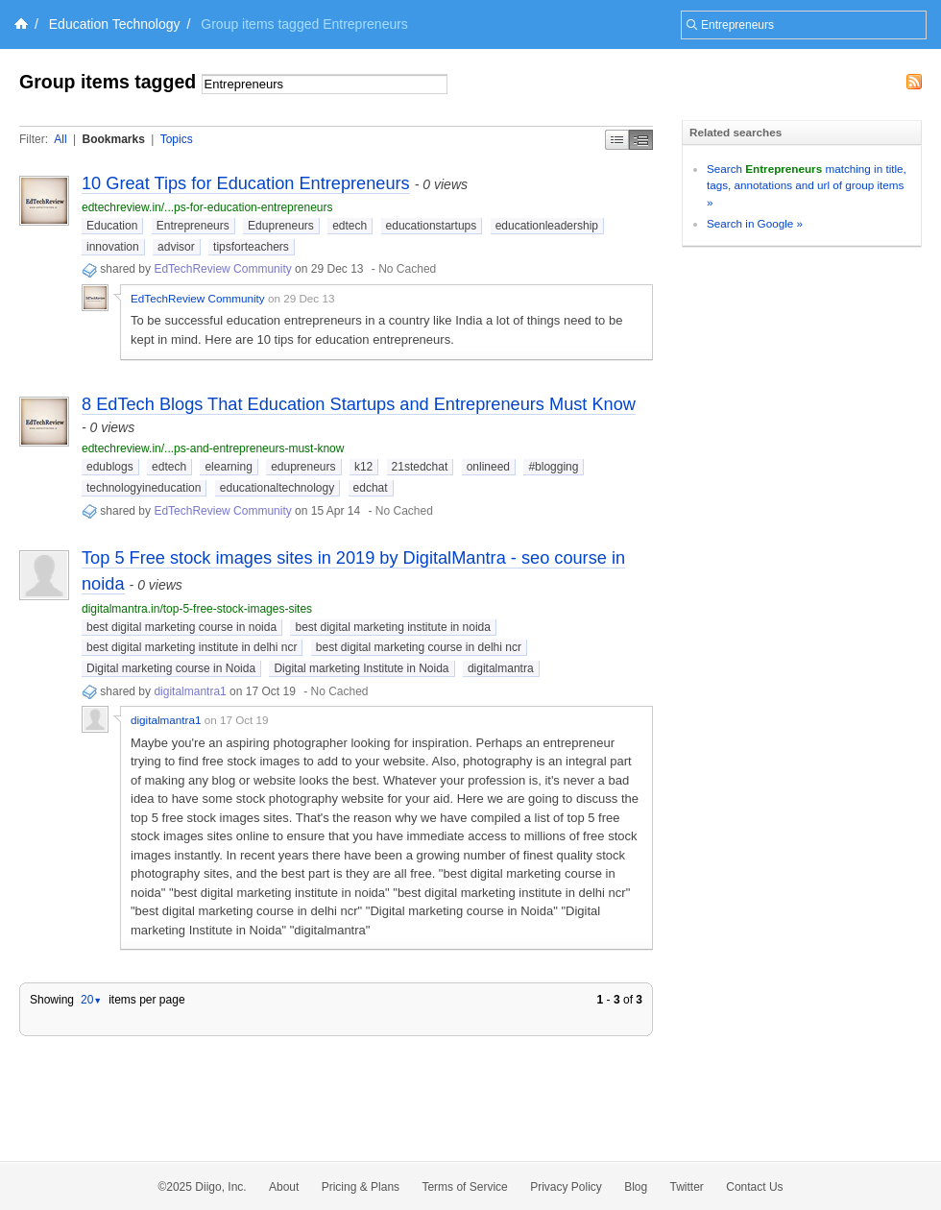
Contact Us (754, 1187)
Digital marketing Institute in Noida (361, 668)
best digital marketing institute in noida (392, 627)
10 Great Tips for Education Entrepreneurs (246, 183)
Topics (176, 139)
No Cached (407, 269)
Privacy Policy (566, 1187)
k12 (363, 466)
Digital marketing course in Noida (170, 668)
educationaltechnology (277, 488)
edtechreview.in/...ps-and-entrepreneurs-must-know (213, 448)
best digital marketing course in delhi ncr (418, 647)
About (284, 1187)
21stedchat (420, 466)
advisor (176, 247)
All (60, 139)
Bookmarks (113, 139)
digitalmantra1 (190, 691)
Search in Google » (755, 223)
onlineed (488, 466)
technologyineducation (143, 488)
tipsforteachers (251, 247)
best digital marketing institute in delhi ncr (191, 647)
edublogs (109, 466)
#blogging (553, 466)
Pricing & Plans (360, 1187)
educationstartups (431, 225)
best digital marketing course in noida (181, 627)
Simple (617, 140)
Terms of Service (464, 1187)
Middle (641, 140)
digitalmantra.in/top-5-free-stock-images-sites (197, 609)
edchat (370, 488)
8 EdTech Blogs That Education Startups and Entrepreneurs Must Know (359, 404)
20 (91, 999)
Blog (635, 1187)
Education (111, 225)
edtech (349, 225)
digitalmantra (501, 668)
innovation (112, 247)
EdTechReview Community (222, 269)
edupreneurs (303, 466)
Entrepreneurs (193, 225)
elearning (228, 466)
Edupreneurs (281, 225)
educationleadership (546, 225)
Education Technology (115, 24)
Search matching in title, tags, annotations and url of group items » (806, 185)
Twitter (687, 1187)
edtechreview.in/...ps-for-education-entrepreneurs (207, 207)
